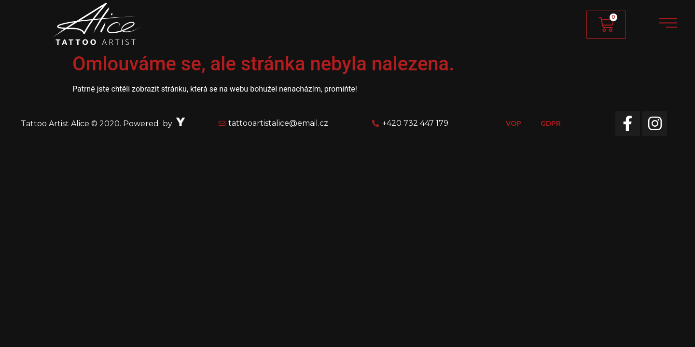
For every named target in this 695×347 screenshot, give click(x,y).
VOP (513, 123)
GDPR (551, 123)
